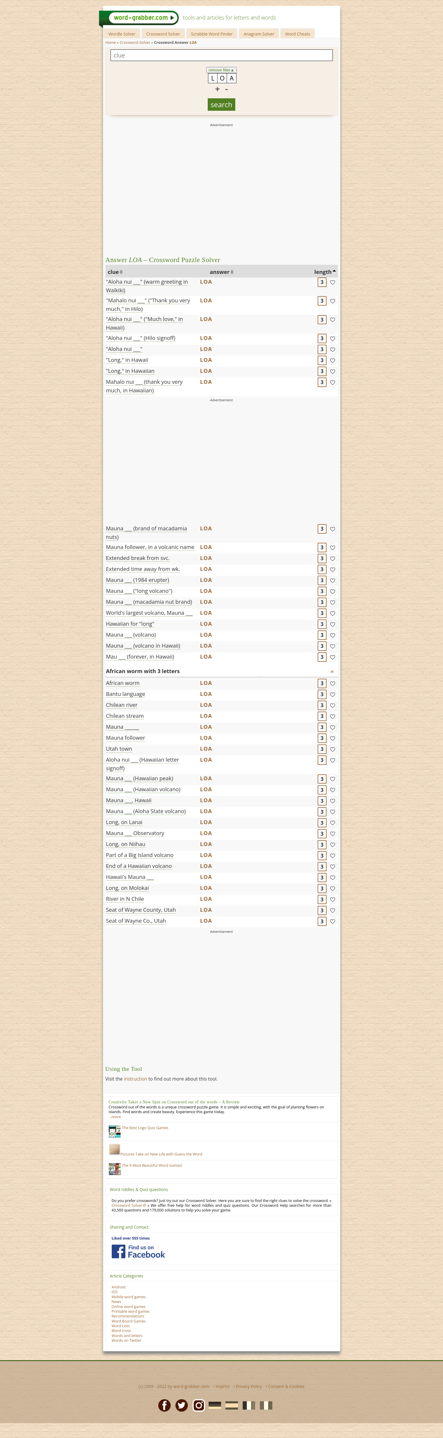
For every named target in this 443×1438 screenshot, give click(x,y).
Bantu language (125, 693)
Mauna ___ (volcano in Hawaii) (143, 645)
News (116, 1301)
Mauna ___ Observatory (135, 833)
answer (220, 271)
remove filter (221, 70)
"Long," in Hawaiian (130, 370)
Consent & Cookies (286, 1386)
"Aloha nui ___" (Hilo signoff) (140, 337)
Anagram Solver (259, 34)
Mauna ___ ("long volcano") (139, 590)
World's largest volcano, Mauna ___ (149, 612)
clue (113, 271)
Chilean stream (125, 715)
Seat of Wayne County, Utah (141, 909)
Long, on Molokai (127, 887)
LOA (206, 281)
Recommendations (128, 1316)
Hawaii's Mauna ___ (130, 876)
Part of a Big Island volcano (140, 854)
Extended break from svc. (138, 557)
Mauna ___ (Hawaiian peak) (139, 778)
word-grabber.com (191, 1386)
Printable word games (131, 1311)
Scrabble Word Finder (212, 34)
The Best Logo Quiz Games (145, 1127)
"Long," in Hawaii (127, 359)
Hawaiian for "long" (130, 623)
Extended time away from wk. (143, 568)
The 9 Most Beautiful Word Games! (152, 1165)
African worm (123, 682)
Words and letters (127, 1335)
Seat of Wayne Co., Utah (136, 920)
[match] (332, 282)
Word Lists (121, 1325)
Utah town (119, 748)
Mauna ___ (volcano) (131, 634)
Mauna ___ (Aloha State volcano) (146, 811)
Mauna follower (125, 737)
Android (119, 1287)
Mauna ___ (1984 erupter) (137, 579)
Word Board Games (129, 1321)
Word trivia (121, 1330)
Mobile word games (129, 1296)
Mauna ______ (122, 726)
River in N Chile (125, 898)
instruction (135, 1079)
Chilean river (122, 704)
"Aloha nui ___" (124, 348)
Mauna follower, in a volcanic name (150, 547)
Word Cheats (297, 34)
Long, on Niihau (125, 844)
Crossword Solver (163, 34)
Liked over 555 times (131, 1238)
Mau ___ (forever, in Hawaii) (140, 656)
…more (115, 1116)
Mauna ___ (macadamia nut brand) (149, 601)
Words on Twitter (127, 1340)
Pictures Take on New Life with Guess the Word (155, 1154)
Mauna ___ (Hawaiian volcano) (143, 789)
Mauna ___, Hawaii (129, 800)
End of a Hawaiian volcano (139, 865)
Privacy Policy (249, 1386)
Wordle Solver (121, 34)
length (323, 271)
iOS (115, 1291)
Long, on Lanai (124, 822)
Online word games (128, 1306)
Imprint (222, 1386)
